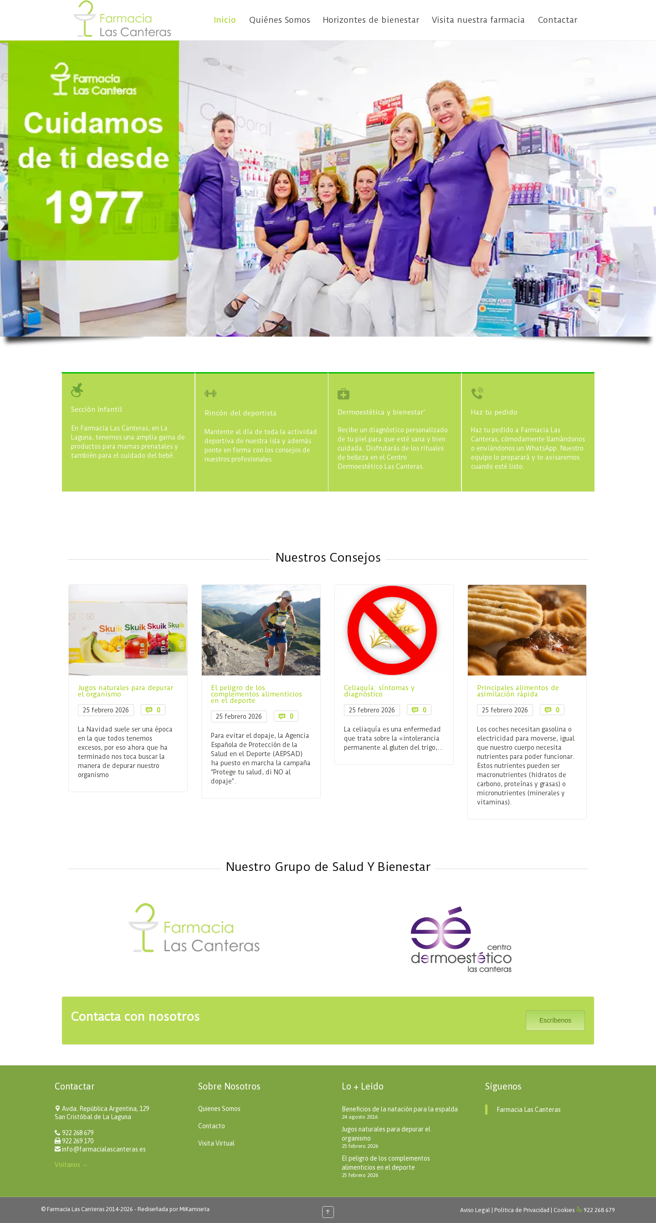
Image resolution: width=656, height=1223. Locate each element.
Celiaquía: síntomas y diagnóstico (343, 691)
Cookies (564, 1210)
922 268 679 (77, 1132)
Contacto (211, 1126)
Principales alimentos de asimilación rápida (482, 691)
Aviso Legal (476, 1210)
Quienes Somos (219, 1108)
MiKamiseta (194, 1209)
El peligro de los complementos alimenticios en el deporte (220, 694)
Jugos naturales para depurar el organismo (89, 691)
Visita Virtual (216, 1143)
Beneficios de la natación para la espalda (400, 1109)
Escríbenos (555, 1020)
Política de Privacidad (522, 1210)
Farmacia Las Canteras (529, 1109)
